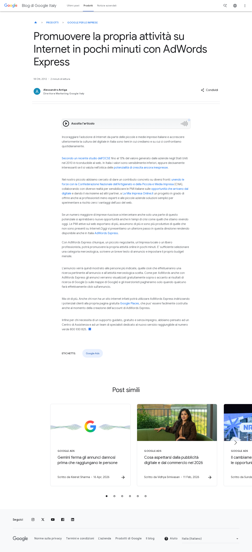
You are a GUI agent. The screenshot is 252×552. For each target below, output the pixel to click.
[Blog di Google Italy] (35, 22)
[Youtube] (53, 519)
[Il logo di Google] (20, 538)
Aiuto (171, 539)
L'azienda (104, 538)
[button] (209, 90)
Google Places (129, 303)
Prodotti (52, 22)
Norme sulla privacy (48, 538)
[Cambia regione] (210, 538)
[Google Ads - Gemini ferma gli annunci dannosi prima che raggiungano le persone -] (79, 445)
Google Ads (92, 353)
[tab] (107, 496)
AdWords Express (106, 233)
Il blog (150, 538)
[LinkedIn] (72, 519)
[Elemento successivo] (235, 443)
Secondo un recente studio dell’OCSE (86, 158)
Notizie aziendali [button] (107, 5)
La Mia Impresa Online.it (137, 193)
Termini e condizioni (80, 538)
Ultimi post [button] (73, 5)
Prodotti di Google (128, 538)
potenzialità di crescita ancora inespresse (141, 167)
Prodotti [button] (88, 5)
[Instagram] (33, 519)
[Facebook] (62, 519)
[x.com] (43, 519)
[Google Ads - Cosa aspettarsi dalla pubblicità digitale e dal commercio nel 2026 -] (172, 445)
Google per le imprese (82, 22)
